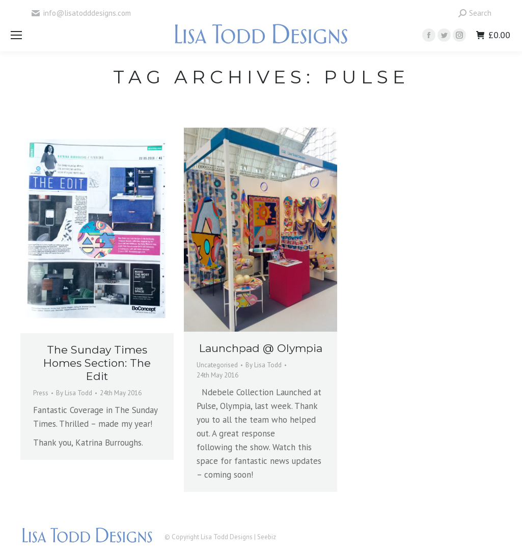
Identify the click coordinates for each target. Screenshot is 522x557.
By (74, 393)
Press (40, 393)
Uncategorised (217, 365)
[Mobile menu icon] (16, 35)
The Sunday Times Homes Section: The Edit (97, 363)
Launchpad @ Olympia (260, 348)
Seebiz (266, 537)
